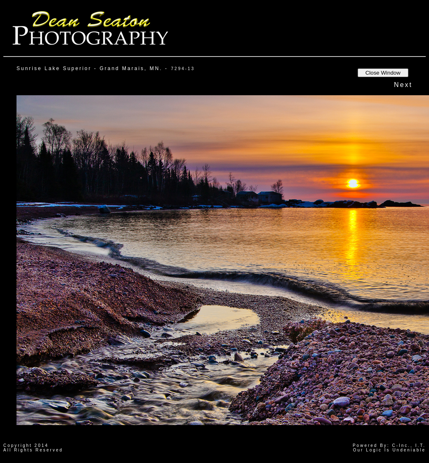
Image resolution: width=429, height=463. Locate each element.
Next (403, 84)
